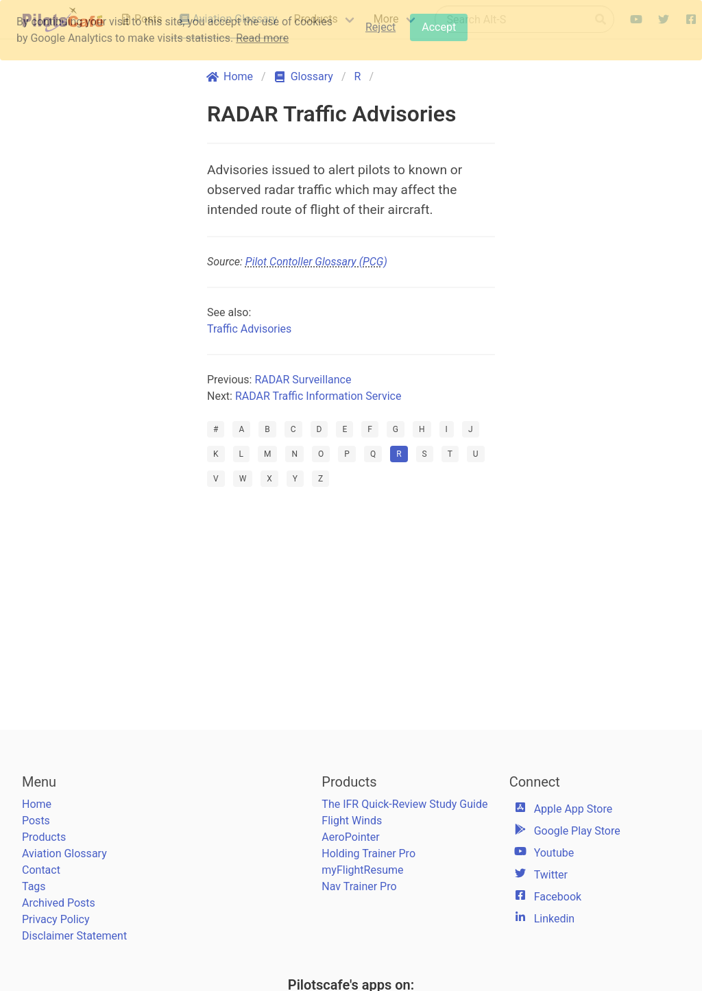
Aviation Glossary (64, 853)
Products (44, 837)
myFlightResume (362, 869)
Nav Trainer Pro (359, 886)
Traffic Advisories (249, 328)
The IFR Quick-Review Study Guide (404, 804)
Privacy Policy (56, 919)
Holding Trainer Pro (368, 853)
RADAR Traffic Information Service (318, 396)
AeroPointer (350, 837)
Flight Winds (352, 820)
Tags (34, 886)
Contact (41, 869)
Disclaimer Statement (74, 935)
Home (36, 804)
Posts (36, 820)
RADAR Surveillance (302, 379)
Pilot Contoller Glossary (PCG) (316, 261)
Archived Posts (58, 902)
